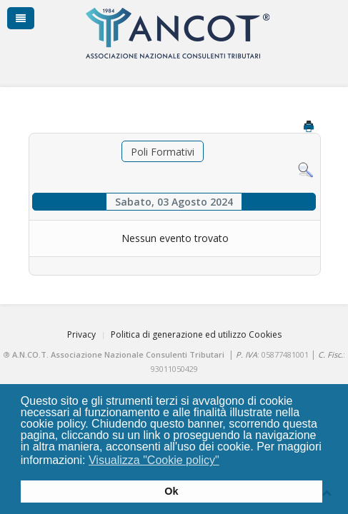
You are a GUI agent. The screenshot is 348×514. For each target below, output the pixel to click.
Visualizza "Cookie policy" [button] (154, 460)
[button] (228, 462)
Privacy (81, 334)
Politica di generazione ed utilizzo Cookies (196, 334)
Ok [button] (171, 491)
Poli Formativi (162, 151)
